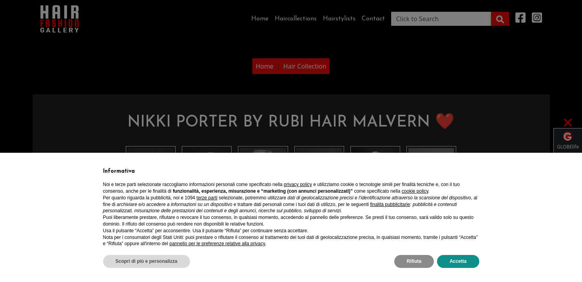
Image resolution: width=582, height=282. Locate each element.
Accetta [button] (458, 261)
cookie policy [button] (415, 191)
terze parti (206, 198)
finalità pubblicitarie (390, 204)
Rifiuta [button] (414, 261)
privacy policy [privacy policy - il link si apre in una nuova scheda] (298, 184)
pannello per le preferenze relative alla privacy (217, 243)
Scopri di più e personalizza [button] (147, 261)
